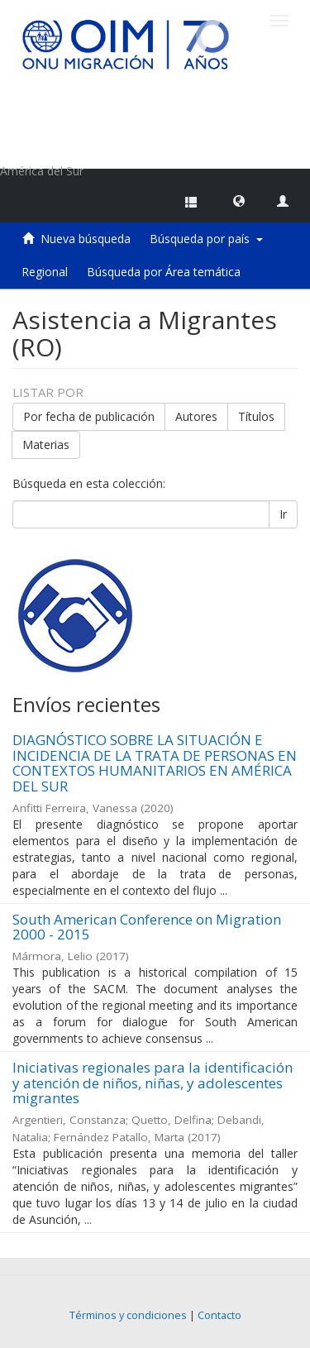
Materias (45, 444)
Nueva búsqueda (86, 238)
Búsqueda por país (206, 238)
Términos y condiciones (128, 1315)
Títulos (256, 416)
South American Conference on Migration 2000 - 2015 (146, 927)
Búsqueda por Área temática (164, 272)
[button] (239, 200)
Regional (44, 272)
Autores (196, 416)
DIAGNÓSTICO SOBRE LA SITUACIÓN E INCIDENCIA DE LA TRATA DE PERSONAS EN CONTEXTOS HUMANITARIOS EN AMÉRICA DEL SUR (154, 763)
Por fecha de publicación (89, 416)
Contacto (219, 1315)
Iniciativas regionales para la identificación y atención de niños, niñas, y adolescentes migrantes (152, 1082)
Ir (283, 514)
